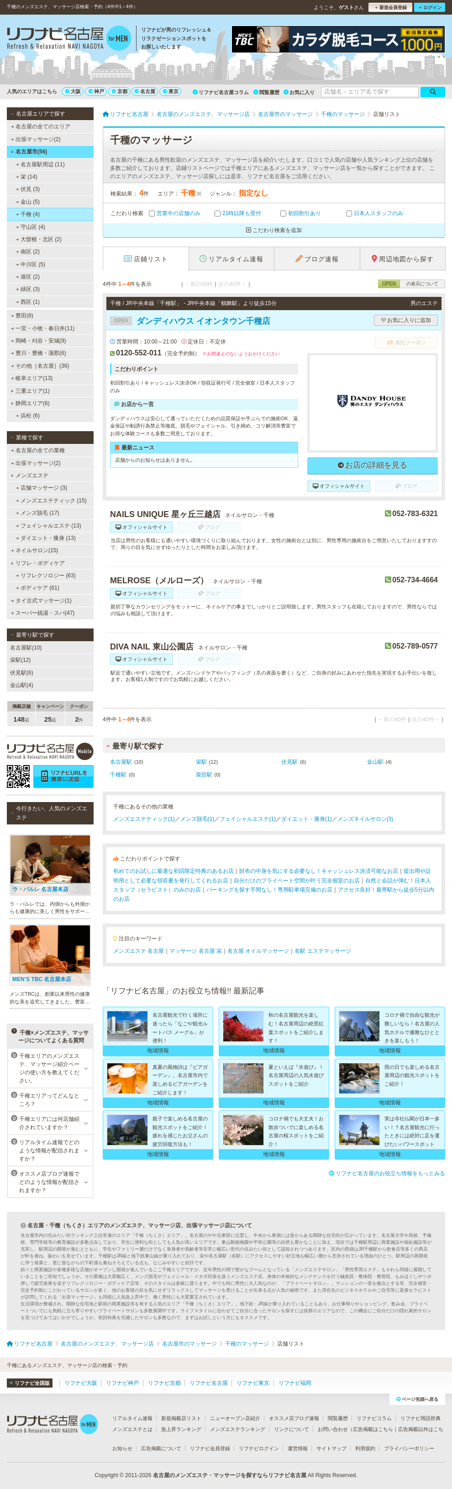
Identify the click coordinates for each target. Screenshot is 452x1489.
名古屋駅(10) (26, 647)
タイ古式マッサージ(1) (41, 600)
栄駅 (201, 762)
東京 (171, 91)
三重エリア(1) (30, 391)
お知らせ (122, 1448)
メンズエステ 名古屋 (138, 951)
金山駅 (375, 762)
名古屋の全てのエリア (40, 126)
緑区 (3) (28, 289)
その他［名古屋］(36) (40, 366)
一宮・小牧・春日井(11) (43, 328)
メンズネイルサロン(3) (365, 819)
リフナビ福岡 (295, 1383)
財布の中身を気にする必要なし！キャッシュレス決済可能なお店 (318, 871)
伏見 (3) (28, 189)
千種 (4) (28, 214)
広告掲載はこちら (373, 1429)
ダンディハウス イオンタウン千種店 (190, 321)
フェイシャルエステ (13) (48, 526)
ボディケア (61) (37, 588)
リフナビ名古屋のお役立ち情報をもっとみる (387, 1173)
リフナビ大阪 (80, 1383)
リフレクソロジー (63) (46, 575)
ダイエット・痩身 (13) (46, 538)
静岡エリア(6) (30, 403)
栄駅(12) (20, 660)
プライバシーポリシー (409, 1448)
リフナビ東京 (253, 1383)
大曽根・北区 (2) (39, 239)
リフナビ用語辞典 (420, 1418)
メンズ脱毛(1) (197, 819)
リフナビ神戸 (122, 1383)
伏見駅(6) (21, 673)
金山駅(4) (21, 685)
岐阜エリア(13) (32, 378)
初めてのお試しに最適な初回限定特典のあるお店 (173, 871)
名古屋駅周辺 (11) (40, 164)
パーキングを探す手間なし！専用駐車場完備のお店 (269, 890)
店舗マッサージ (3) (41, 488)
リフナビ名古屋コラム (221, 92)
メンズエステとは (132, 1429)
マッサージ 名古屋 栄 (195, 951)
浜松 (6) (28, 415)
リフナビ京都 (164, 1383)
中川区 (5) (30, 264)
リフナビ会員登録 (210, 1448)
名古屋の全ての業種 (38, 450)
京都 (119, 91)
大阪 (73, 91)
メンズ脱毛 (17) (37, 513)
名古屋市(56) (29, 151)
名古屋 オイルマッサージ (258, 951)
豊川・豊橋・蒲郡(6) (38, 353)
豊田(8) (22, 315)
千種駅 (118, 774)
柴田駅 (204, 774)
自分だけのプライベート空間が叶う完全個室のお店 (297, 880)
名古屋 (145, 91)
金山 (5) (28, 202)
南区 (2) (28, 251)
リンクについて (291, 1429)
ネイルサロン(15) (34, 550)
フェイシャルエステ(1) (248, 819)
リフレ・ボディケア (38, 563)
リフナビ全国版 (29, 1383)
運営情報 (298, 1448)
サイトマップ (331, 1448)
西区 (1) (28, 302)
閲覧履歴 (266, 92)
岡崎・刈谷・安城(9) (38, 341)
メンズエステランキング (237, 1429)
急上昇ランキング (181, 1429)
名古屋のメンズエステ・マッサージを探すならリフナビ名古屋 (229, 1475)
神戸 (96, 91)
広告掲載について (161, 1448)
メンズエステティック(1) (144, 819)
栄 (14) (26, 177)
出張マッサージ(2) (36, 139)
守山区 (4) (30, 227)
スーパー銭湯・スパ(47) (43, 613)
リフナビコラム (374, 1418)
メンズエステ (29, 475)
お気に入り (299, 92)
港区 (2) (28, 277)
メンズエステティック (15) (51, 500)
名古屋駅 (121, 762)
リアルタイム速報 (132, 1418)
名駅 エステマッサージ (322, 951)
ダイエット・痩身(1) (306, 819)
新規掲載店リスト (181, 1418)
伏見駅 (289, 762)
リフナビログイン (259, 1448)
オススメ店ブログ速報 (294, 1418)
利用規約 (365, 1448)
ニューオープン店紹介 (235, 1418)
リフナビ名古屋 (208, 1383)
